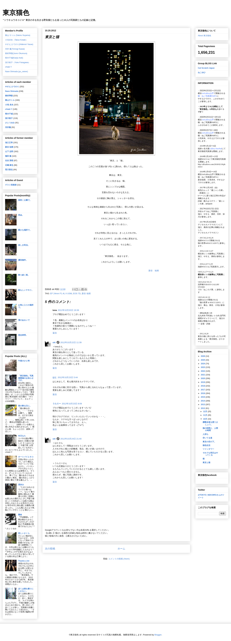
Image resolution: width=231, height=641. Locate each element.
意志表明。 (23, 335)
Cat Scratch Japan (206, 68)
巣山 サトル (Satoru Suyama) (17, 35)
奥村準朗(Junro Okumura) (16, 53)
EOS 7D (77, 293)
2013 (203, 404)
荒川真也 (9, 169)
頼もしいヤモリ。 (25, 290)
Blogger (158, 635)
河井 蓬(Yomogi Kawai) (15, 49)
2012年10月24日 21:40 (71, 439)
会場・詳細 (204, 324)
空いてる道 (207, 438)
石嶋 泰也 (9, 165)
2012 (203, 408)
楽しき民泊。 (24, 245)
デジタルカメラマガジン (208, 233)
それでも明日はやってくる (210, 454)
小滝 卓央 (9, 105)
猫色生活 (206, 445)
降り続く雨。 (24, 275)
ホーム (121, 548)
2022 (203, 371)
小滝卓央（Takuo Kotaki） (16, 40)
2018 (203, 386)
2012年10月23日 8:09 (72, 403)
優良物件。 (23, 260)
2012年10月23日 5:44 (68, 377)
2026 (203, 356)
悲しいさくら (24, 533)
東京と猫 (206, 462)
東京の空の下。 (209, 442)
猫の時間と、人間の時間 (210, 429)
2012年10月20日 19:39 (68, 310)
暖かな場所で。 (25, 230)
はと (55, 377)
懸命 (20, 515)
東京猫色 (16, 12)
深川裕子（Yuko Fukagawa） (17, 62)
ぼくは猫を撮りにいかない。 (25, 590)
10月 (205, 419)
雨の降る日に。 (25, 406)
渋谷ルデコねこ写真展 (207, 211)
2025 (203, 360)
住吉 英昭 (9, 160)
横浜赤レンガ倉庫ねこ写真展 (210, 254)
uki (54, 342)
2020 (203, 378)
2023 (203, 367)
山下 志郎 (9, 151)
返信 (55, 333)
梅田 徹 (8, 156)
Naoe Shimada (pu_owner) (16, 71)
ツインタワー (208, 449)
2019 (203, 382)
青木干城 (9, 114)
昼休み (21, 484)
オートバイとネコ (25, 457)
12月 (205, 411)
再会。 (21, 215)
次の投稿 (50, 548)
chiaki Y (8, 67)
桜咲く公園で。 (25, 200)
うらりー (57, 403)
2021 (203, 375)
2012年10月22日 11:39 (71, 342)
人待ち (205, 434)
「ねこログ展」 (208, 289)
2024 (203, 364)
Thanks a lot (23, 561)
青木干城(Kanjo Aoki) (14, 58)
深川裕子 (9, 118)
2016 (203, 393)
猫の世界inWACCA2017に (209, 243)
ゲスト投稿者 (11, 185)
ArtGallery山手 (208, 174)
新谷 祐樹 (153, 270)
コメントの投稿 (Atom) (119, 559)
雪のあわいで (24, 320)
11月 (205, 415)
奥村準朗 (9, 96)
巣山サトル (10, 100)
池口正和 (9, 142)
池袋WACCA (203, 159)
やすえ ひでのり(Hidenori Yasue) (19, 44)
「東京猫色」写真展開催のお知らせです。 (25, 378)
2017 (203, 390)
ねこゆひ (202, 72)
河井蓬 (8, 127)
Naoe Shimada (11, 91)
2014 (203, 401)
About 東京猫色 (204, 35)
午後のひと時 (24, 361)
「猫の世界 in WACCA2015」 (210, 302)
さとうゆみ (10, 123)
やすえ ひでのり (12, 87)
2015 (203, 397)
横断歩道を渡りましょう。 (210, 423)
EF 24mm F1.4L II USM (61, 293)
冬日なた (22, 436)
